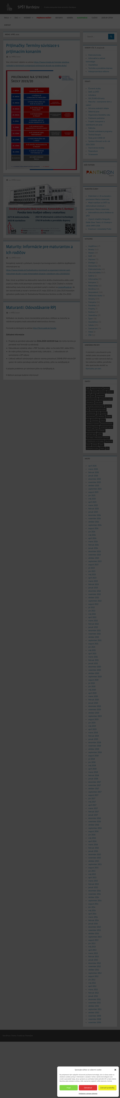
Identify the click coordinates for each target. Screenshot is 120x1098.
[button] (115, 1070)
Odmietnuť (88, 1088)
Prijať (69, 1088)
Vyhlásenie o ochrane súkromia (88, 1093)
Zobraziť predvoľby (107, 1088)
